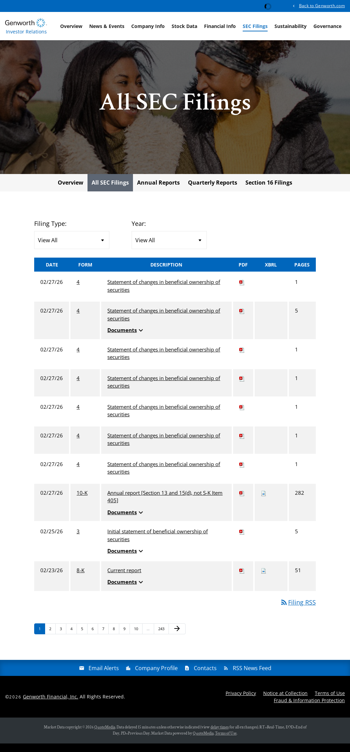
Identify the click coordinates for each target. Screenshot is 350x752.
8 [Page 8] (115, 639)
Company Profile (156, 676)
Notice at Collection (285, 701)
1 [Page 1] (41, 639)
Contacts (205, 676)
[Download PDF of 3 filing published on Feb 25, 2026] (242, 540)
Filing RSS (298, 611)
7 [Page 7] (105, 639)
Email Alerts (104, 676)
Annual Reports (158, 191)
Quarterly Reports (212, 191)
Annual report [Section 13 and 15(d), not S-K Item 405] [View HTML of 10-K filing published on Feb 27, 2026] (165, 505)
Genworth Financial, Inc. (50, 705)
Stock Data (184, 26)
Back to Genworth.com (322, 6)
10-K (82, 501)
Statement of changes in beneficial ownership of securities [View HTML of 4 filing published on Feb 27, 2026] (163, 294)
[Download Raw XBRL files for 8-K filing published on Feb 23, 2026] (263, 579)
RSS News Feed (252, 676)
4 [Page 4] (73, 639)
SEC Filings (255, 26)
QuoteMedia (104, 735)
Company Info (148, 26)
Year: (139, 232)
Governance (327, 26)
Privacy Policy (241, 701)
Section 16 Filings (268, 191)
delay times (220, 735)
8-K (80, 579)
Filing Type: (50, 232)
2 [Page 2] (52, 639)
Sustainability (290, 26)
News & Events (106, 26)
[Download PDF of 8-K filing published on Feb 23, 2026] (242, 579)
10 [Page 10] (138, 639)
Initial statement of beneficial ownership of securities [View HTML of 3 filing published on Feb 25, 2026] (157, 544)
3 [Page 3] (62, 639)
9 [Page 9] (126, 639)
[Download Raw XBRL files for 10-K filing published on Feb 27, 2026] (263, 501)
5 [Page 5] (84, 639)
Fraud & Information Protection (309, 709)
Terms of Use (330, 701)
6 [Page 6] (94, 639)
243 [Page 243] (162, 639)
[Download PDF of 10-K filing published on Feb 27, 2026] (242, 501)
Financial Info (220, 26)
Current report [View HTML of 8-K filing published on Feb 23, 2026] (124, 579)
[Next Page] (177, 637)
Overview (71, 26)
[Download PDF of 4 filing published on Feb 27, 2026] (242, 290)
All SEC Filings (110, 191)
